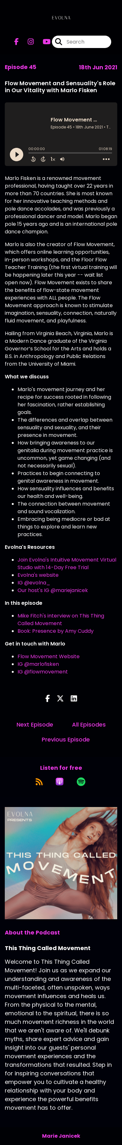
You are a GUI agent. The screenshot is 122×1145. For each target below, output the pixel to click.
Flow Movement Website (49, 656)
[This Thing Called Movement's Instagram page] (27, 42)
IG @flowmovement (43, 671)
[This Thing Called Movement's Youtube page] (43, 42)
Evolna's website (38, 575)
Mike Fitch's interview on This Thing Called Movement (61, 619)
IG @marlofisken (38, 664)
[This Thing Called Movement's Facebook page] (16, 42)
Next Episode (35, 724)
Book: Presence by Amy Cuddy (56, 631)
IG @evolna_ (34, 582)
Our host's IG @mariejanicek (53, 590)
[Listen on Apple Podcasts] (59, 781)
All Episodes (89, 724)
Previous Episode (66, 739)
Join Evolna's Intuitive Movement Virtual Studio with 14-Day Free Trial (67, 563)
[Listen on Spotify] (81, 781)
